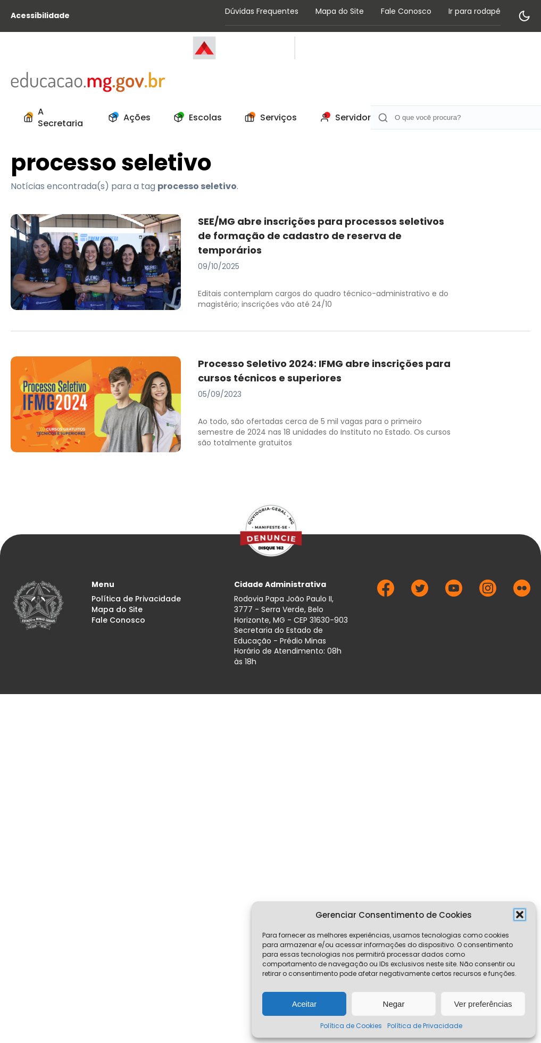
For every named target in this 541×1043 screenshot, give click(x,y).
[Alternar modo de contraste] (524, 16)
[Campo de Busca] (456, 117)
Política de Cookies (351, 1025)
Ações (126, 117)
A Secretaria (51, 117)
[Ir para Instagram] (487, 594)
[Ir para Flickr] (521, 594)
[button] (519, 914)
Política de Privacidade (424, 1025)
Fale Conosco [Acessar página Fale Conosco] (406, 11)
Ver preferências (483, 1003)
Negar (394, 1003)
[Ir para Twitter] (419, 594)
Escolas (195, 117)
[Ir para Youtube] (453, 594)
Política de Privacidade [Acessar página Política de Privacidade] (136, 599)
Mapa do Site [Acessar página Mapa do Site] (339, 11)
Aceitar (304, 1003)
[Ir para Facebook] (385, 594)
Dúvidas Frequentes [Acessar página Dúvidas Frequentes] (261, 11)
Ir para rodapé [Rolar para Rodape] (474, 11)
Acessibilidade (40, 16)
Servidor (342, 117)
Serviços (268, 117)
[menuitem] (52, 118)
